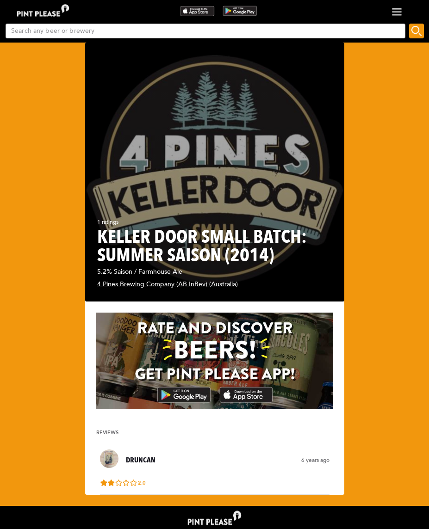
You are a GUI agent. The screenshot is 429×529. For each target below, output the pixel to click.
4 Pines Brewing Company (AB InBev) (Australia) (167, 284)
